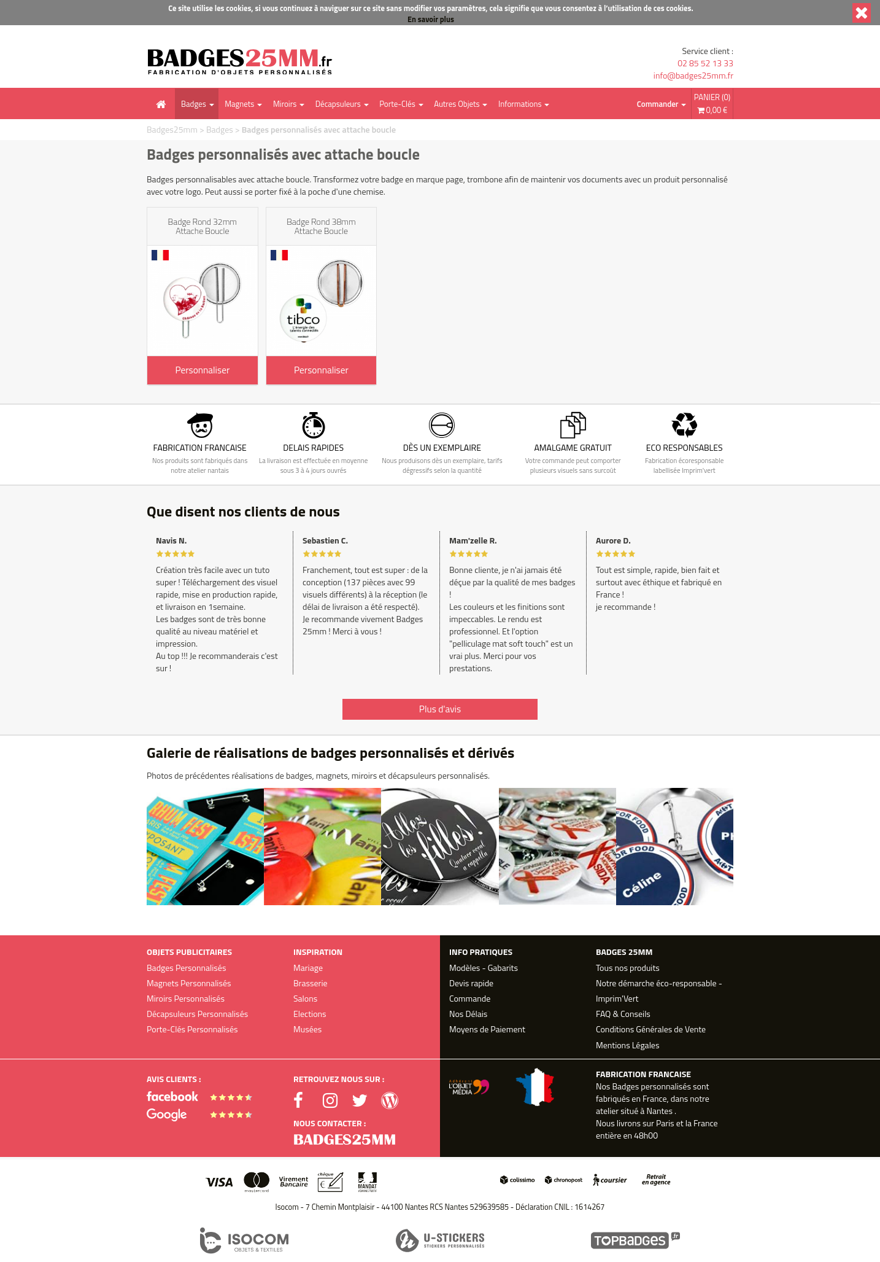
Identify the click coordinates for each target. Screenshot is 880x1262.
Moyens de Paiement (487, 1028)
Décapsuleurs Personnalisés (197, 1013)
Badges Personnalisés (186, 967)
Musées (307, 1028)
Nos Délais (468, 1013)
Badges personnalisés (651, 1086)
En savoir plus (430, 19)
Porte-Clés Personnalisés (192, 1028)
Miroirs (284, 104)
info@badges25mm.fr (693, 75)
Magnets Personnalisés (189, 982)
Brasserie (310, 982)
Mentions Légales (627, 1044)
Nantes (659, 1110)
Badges (193, 104)
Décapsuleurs (338, 104)
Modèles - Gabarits (483, 967)
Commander (658, 104)
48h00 (646, 1135)
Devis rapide (471, 982)
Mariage (308, 967)
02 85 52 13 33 (705, 63)
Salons (305, 998)
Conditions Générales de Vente (651, 1028)
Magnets (239, 104)
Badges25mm (172, 129)
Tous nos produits (628, 967)
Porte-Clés (397, 104)
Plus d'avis (440, 709)
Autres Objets (456, 104)
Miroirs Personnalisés (186, 998)
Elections (309, 1013)
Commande (469, 998)
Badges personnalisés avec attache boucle (319, 129)
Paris (665, 1122)
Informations (519, 104)
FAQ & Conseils (623, 1013)
